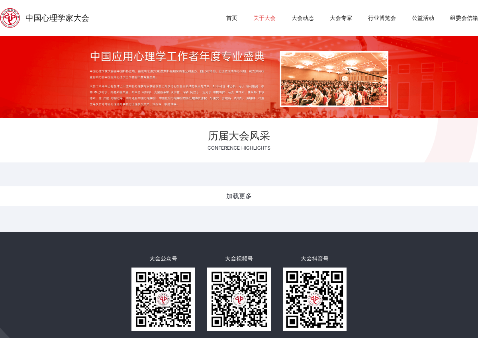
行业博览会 (382, 17)
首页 (231, 17)
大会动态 (303, 17)
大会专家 (341, 17)
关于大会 (264, 17)
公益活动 (423, 17)
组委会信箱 (464, 17)
